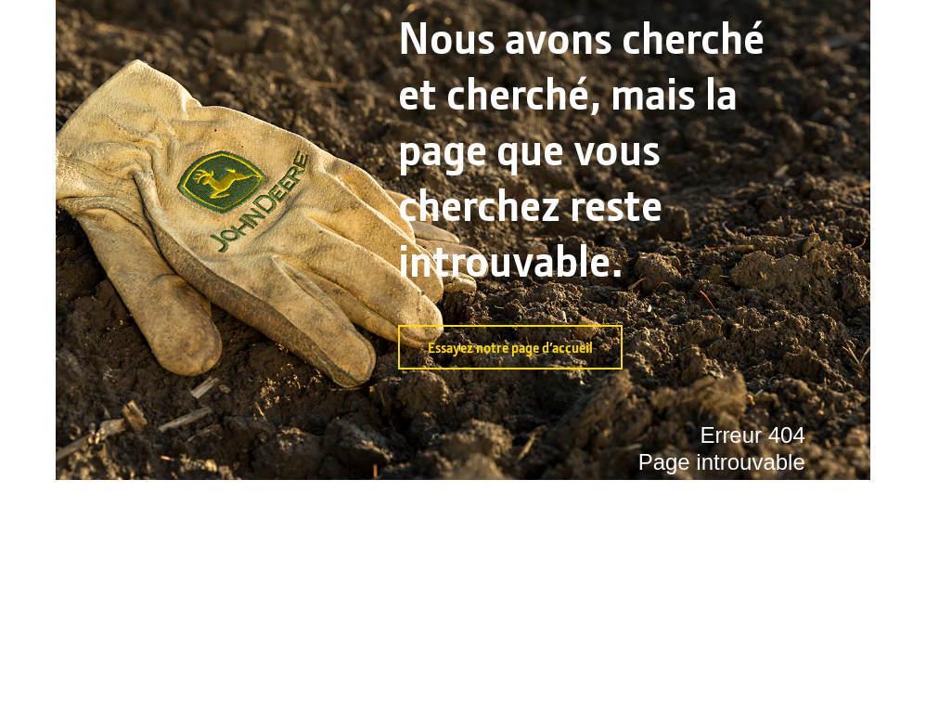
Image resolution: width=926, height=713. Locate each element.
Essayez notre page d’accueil (510, 347)
